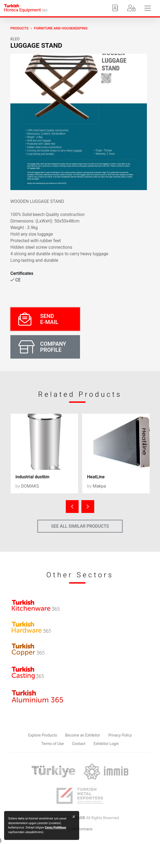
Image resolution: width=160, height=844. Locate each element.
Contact (78, 743)
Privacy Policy (120, 735)
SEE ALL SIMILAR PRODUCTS (80, 526)
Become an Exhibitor (82, 735)
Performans (82, 829)
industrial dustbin (32, 476)
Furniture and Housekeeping (60, 28)
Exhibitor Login (106, 743)
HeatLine (96, 476)
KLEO (15, 39)
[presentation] (72, 506)
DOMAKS (30, 486)
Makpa (99, 486)
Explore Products (42, 735)
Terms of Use (52, 743)
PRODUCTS (19, 28)
